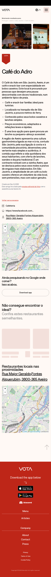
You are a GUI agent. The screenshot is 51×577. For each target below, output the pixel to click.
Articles (25, 518)
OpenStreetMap (35, 269)
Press (25, 544)
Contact (25, 539)
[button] (5, 226)
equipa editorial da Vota (31, 186)
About (25, 535)
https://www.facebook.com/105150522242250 (20, 211)
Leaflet (24, 269)
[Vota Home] (6, 10)
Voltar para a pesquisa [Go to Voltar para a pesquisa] (10, 200)
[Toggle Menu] (46, 10)
